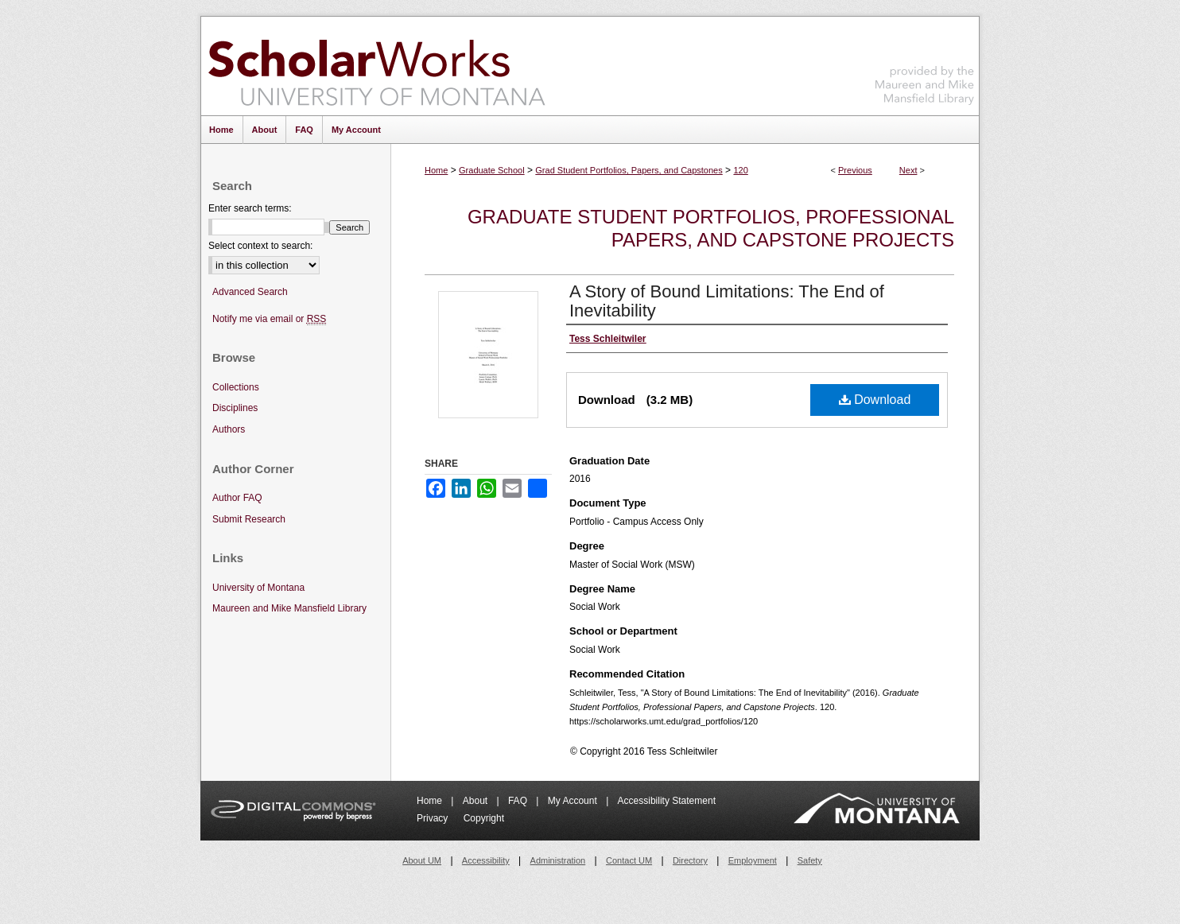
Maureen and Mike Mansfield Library (925, 63)
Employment (752, 860)
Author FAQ (237, 497)
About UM (421, 860)
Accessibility (486, 860)
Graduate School (492, 170)
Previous (855, 170)
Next (908, 170)
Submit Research (248, 519)
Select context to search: (260, 245)
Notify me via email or (269, 319)
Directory (690, 860)
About (477, 800)
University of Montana (258, 587)
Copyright (484, 818)
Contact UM (629, 860)
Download (875, 399)
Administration (558, 860)
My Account (574, 800)
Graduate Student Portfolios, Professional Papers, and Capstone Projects (711, 228)
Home (436, 170)
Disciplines (235, 407)
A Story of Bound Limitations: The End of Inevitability (726, 300)
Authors (228, 429)
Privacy (434, 818)
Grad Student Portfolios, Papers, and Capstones (628, 170)
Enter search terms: (250, 208)
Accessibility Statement (667, 800)
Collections (235, 387)
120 (740, 170)
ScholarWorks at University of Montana (376, 66)
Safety (810, 860)
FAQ (519, 800)
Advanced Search (250, 291)
